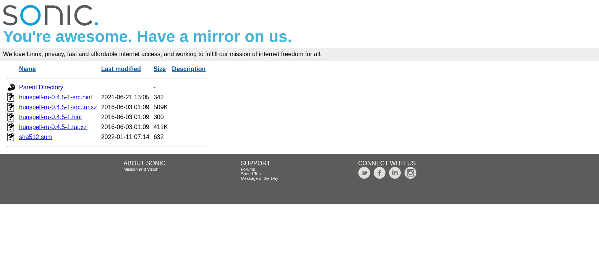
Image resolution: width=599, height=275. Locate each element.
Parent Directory (41, 87)
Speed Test (251, 173)
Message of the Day (259, 178)
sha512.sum (35, 137)
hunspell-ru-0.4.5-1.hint (50, 117)
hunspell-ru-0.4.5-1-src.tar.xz (58, 107)
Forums (248, 169)
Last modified (121, 69)
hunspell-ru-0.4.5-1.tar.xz (53, 127)
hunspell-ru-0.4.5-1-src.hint (55, 97)
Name (27, 69)
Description (189, 69)
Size (160, 69)
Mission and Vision (141, 169)
